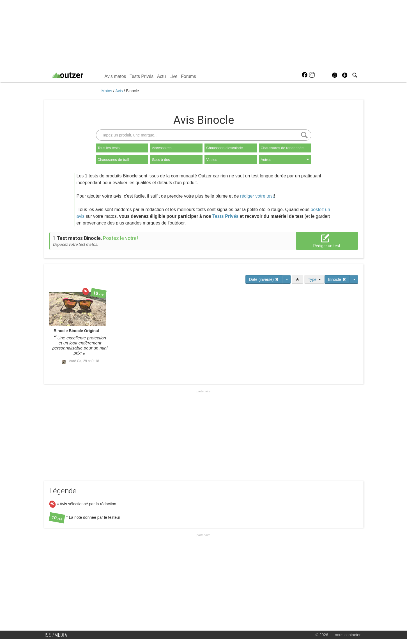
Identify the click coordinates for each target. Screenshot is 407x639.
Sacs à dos (161, 160)
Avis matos (115, 76)
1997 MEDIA (57, 635)
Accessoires (161, 148)
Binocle (132, 91)
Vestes (211, 160)
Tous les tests (109, 148)
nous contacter (348, 635)
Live (173, 76)
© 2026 (321, 635)
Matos (107, 91)
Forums (188, 76)
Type (314, 279)
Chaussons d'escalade (224, 148)
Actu (161, 76)
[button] (345, 75)
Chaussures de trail (113, 160)
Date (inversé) (264, 279)
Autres (285, 160)
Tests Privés (141, 76)
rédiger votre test (257, 196)
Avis (119, 91)
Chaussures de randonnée (282, 148)
